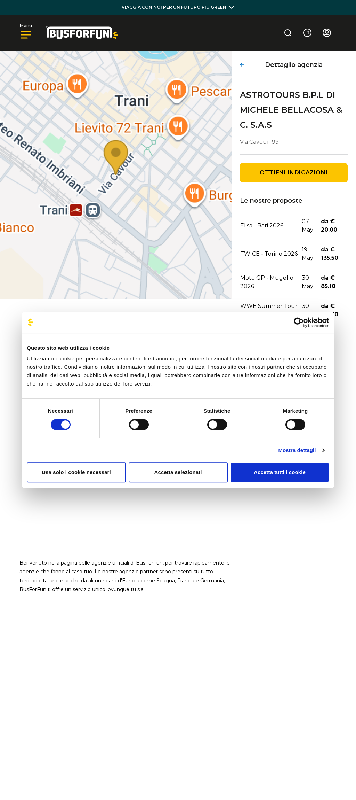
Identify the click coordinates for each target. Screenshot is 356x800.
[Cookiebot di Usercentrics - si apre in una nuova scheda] (298, 322)
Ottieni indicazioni (293, 172)
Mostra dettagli (297, 450)
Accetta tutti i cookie (280, 472)
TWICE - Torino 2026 (269, 253)
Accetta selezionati (178, 472)
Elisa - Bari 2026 (261, 225)
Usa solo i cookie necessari (76, 472)
